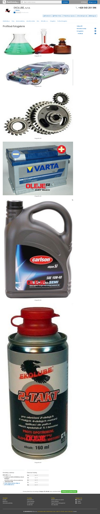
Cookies (75, 511)
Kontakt (4, 499)
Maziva (17, 10)
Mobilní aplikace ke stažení (57, 499)
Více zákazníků (54, 504)
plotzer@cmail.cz (9, 484)
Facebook (79, 499)
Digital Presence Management (58, 503)
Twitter (78, 501)
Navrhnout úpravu (69, 16)
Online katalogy (30, 501)
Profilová (87, 33)
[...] (42, 2)
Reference (5, 501)
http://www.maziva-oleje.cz (12, 483)
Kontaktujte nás (82, 16)
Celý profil (79, 26)
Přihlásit (84, 2)
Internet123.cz (30, 499)
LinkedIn (78, 503)
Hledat (65, 2)
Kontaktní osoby (86, 28)
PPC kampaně (30, 503)
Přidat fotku (57, 16)
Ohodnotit (47, 16)
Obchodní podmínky (7, 503)
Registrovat (92, 2)
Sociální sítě (30, 504)
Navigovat (92, 16)
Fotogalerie (86, 31)
